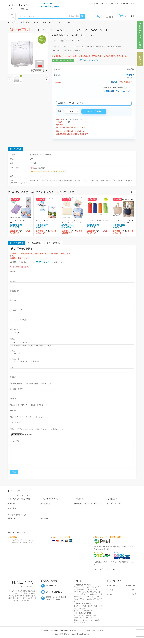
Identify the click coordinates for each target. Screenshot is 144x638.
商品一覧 (12, 518)
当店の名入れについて (50, 499)
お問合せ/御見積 (16, 243)
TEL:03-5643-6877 (42, 262)
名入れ (12, 351)
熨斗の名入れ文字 (16, 389)
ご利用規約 (46, 503)
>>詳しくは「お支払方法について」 (106, 569)
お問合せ (133, 3)
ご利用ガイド (113, 3)
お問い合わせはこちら (83, 35)
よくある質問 (124, 3)
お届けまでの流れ (54, 243)
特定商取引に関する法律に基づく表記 (88, 503)
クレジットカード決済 (61, 537)
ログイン (102, 17)
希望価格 (13, 377)
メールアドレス (16, 310)
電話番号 (13, 300)
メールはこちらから (124, 91)
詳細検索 (45, 518)
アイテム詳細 (15, 149)
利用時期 (13, 410)
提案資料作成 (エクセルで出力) (63, 60)
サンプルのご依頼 (35, 243)
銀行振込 (13, 537)
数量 (11, 367)
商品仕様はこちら (61, 35)
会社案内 (12, 508)
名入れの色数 (15, 359)
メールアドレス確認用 (18, 320)
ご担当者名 (14, 291)
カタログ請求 (89, 3)
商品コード (14, 329)
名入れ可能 (75, 16)
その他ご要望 (15, 441)
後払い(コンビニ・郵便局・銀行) (108, 537)
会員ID (12, 271)
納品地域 (13, 398)
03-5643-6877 (108, 91)
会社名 (13, 281)
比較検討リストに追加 (140, 35)
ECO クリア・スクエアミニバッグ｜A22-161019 (58, 30)
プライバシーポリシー (116, 503)
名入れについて (100, 3)
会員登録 (110, 17)
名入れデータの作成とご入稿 (19, 499)
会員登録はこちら (84, 60)
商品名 (13, 339)
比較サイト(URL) (16, 422)
